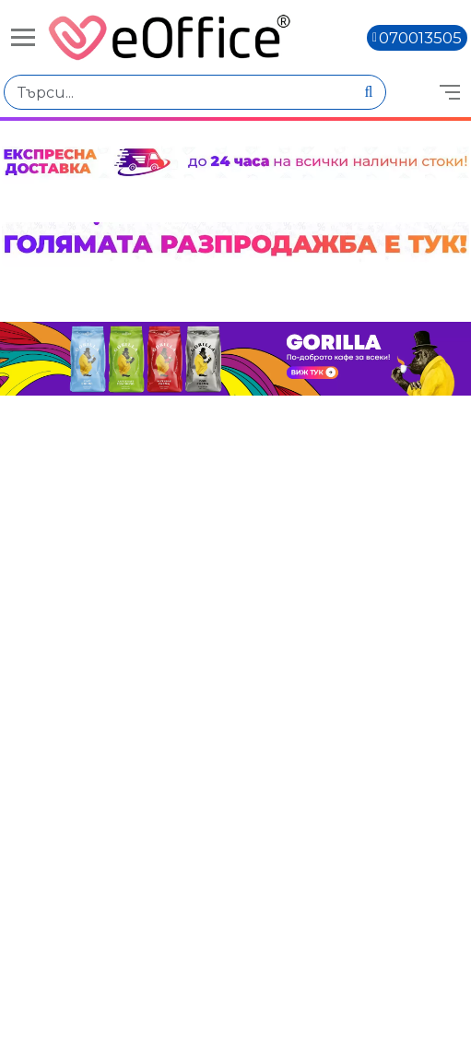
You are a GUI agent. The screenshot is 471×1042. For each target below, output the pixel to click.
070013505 (420, 38)
